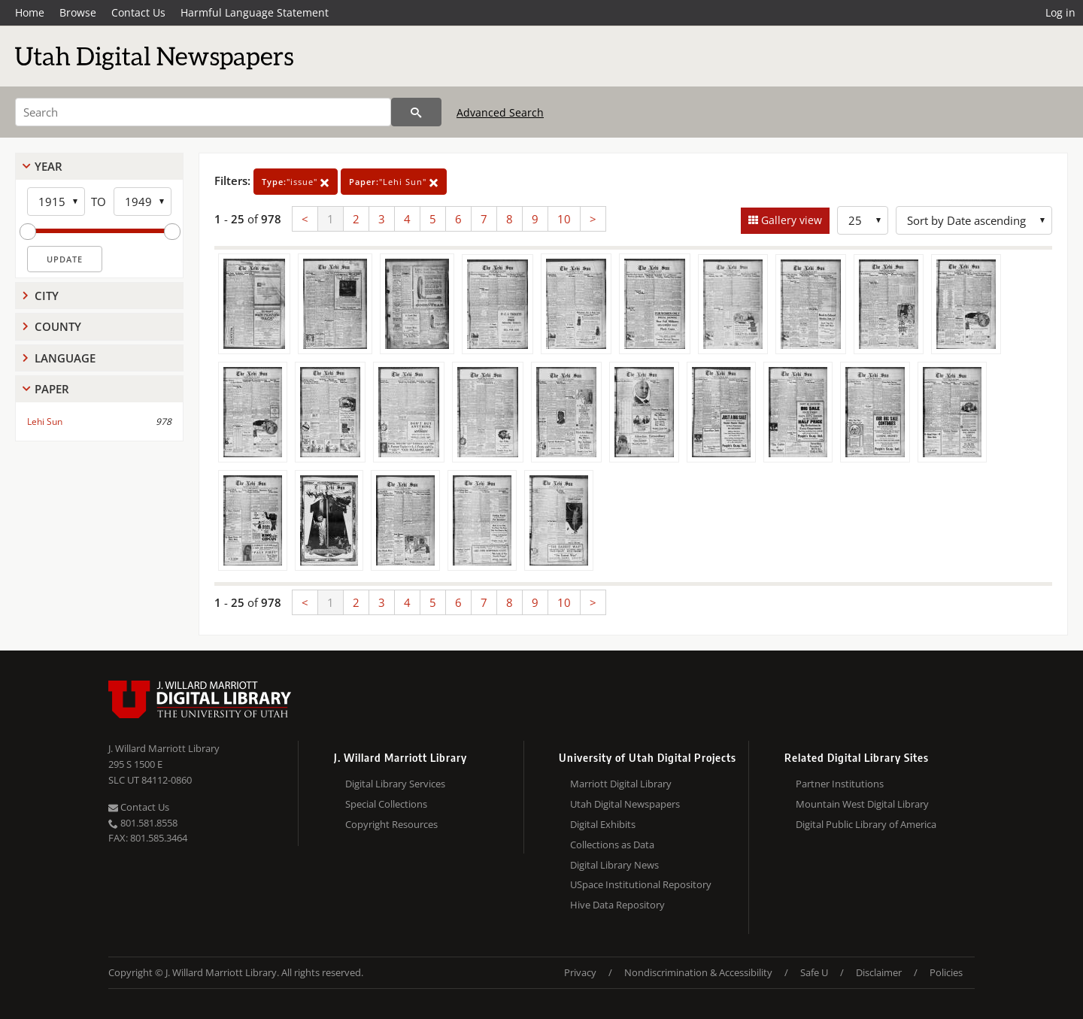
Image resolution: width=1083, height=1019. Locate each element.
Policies (946, 972)
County (58, 326)
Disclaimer (879, 972)
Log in (1060, 12)
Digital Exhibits (603, 824)
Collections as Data (612, 844)
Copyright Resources (391, 824)
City (47, 295)
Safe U (814, 972)
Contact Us (138, 12)
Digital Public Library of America (866, 824)
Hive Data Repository (617, 904)
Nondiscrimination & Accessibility (698, 972)
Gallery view (790, 220)
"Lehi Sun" (393, 181)
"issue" (295, 181)
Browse (77, 12)
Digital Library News (614, 865)
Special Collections (386, 804)
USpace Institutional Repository (640, 884)
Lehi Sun (44, 421)
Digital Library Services (395, 783)
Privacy (580, 972)
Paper (52, 388)
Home (29, 12)
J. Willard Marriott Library (164, 748)
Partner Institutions (840, 783)
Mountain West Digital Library (862, 804)
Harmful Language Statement (254, 12)
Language (65, 357)
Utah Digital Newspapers (625, 804)
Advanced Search (500, 112)
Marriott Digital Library (621, 783)
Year (48, 166)
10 (564, 218)
